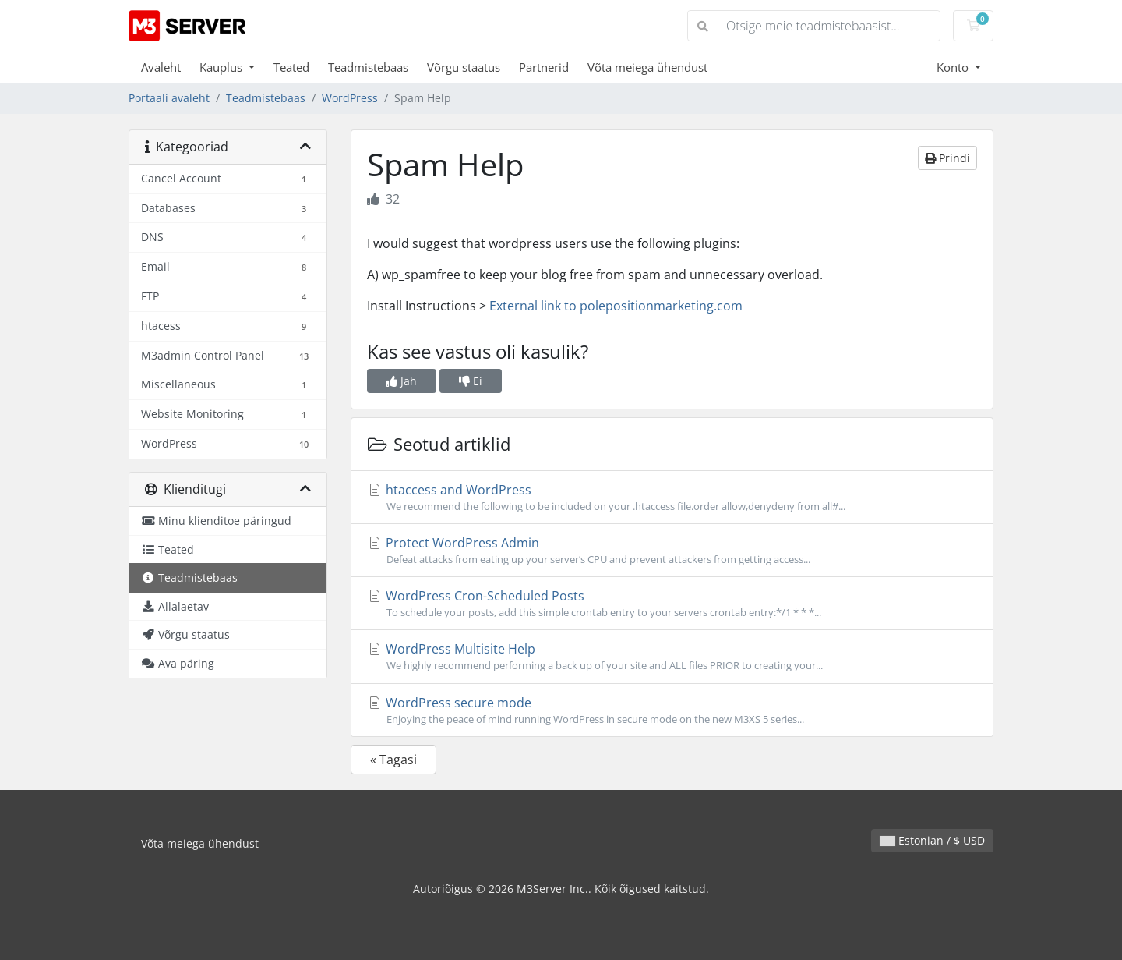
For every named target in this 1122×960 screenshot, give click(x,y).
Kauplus (222, 67)
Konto (954, 67)
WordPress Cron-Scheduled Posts (672, 603)
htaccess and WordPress (672, 497)
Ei (470, 381)
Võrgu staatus (463, 67)
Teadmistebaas (368, 67)
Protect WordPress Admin (672, 550)
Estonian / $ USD (932, 840)
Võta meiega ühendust (647, 67)
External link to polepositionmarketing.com (616, 305)
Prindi (947, 158)
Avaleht (161, 67)
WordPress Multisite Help (672, 656)
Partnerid (544, 67)
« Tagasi (393, 759)
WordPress (350, 97)
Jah (401, 381)
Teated (291, 67)
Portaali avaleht (169, 97)
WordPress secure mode (672, 710)
